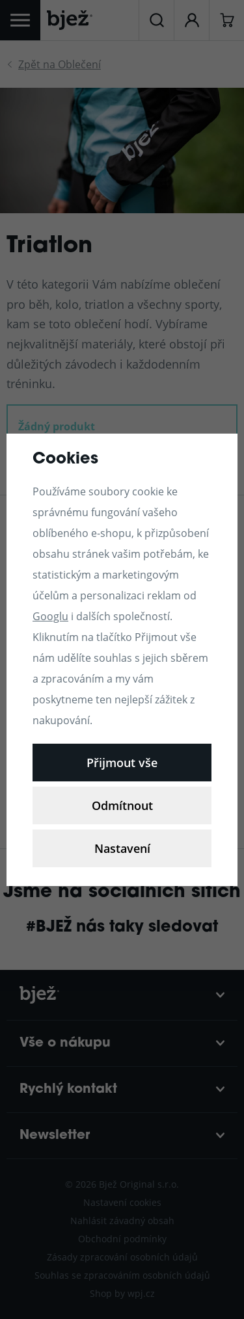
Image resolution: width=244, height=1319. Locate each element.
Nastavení (122, 848)
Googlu (50, 616)
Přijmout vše (122, 762)
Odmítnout (122, 805)
